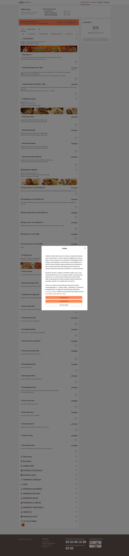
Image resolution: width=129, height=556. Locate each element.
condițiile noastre (52, 294)
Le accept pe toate (63, 297)
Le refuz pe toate (64, 301)
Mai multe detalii (64, 305)
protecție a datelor (50, 292)
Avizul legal (62, 294)
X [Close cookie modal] (85, 248)
